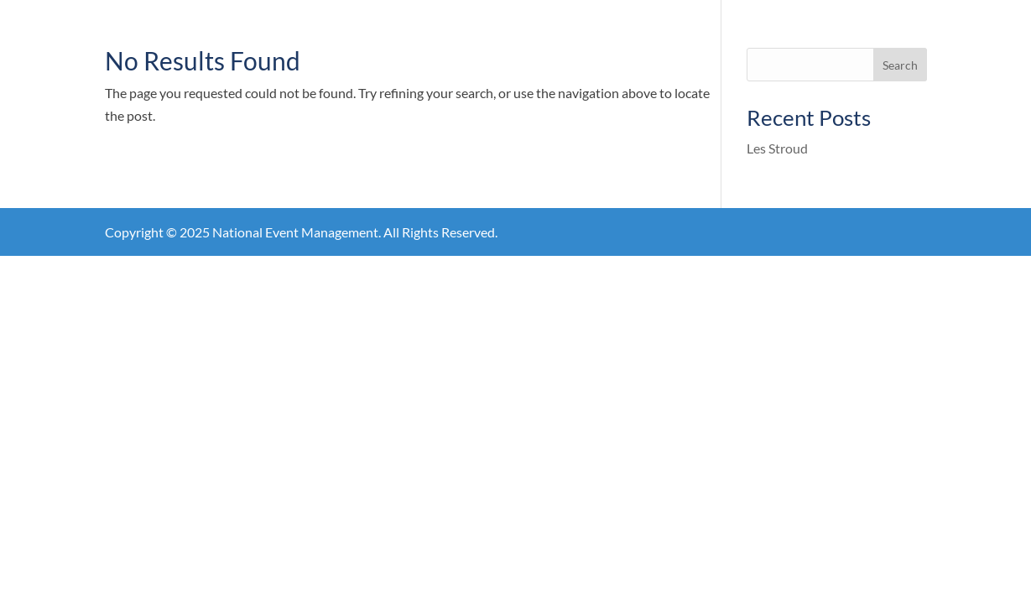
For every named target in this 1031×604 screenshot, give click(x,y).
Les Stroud (777, 148)
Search (900, 65)
